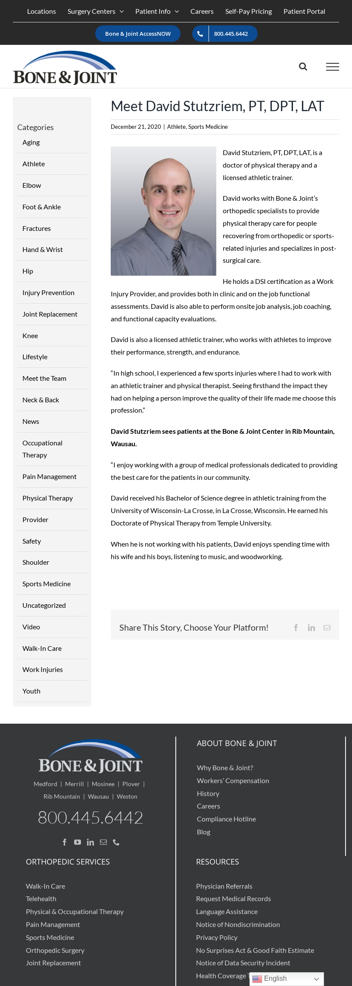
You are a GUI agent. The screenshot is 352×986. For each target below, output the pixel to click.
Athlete (176, 126)
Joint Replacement (50, 314)
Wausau (98, 796)
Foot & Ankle (41, 206)
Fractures (36, 228)
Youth (31, 691)
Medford (45, 783)
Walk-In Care (42, 648)
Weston (127, 796)
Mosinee (103, 783)
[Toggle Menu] (333, 67)
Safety (31, 541)
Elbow (31, 185)
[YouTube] (77, 842)
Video (31, 626)
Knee (30, 335)
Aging (31, 142)
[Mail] (103, 842)
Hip (27, 271)
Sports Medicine (208, 126)
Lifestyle (34, 356)
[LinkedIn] (90, 842)
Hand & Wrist (42, 249)
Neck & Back (40, 399)
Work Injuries (42, 669)
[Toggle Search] (303, 66)
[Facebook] (64, 842)
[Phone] (116, 842)
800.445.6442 (90, 816)
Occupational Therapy (42, 449)
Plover (131, 783)
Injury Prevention (48, 292)
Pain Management (49, 476)
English (269, 979)
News (30, 421)
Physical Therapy (47, 498)
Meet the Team (44, 378)
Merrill (74, 783)
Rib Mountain (62, 796)
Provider (35, 519)
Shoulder (35, 562)
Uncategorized (44, 605)
